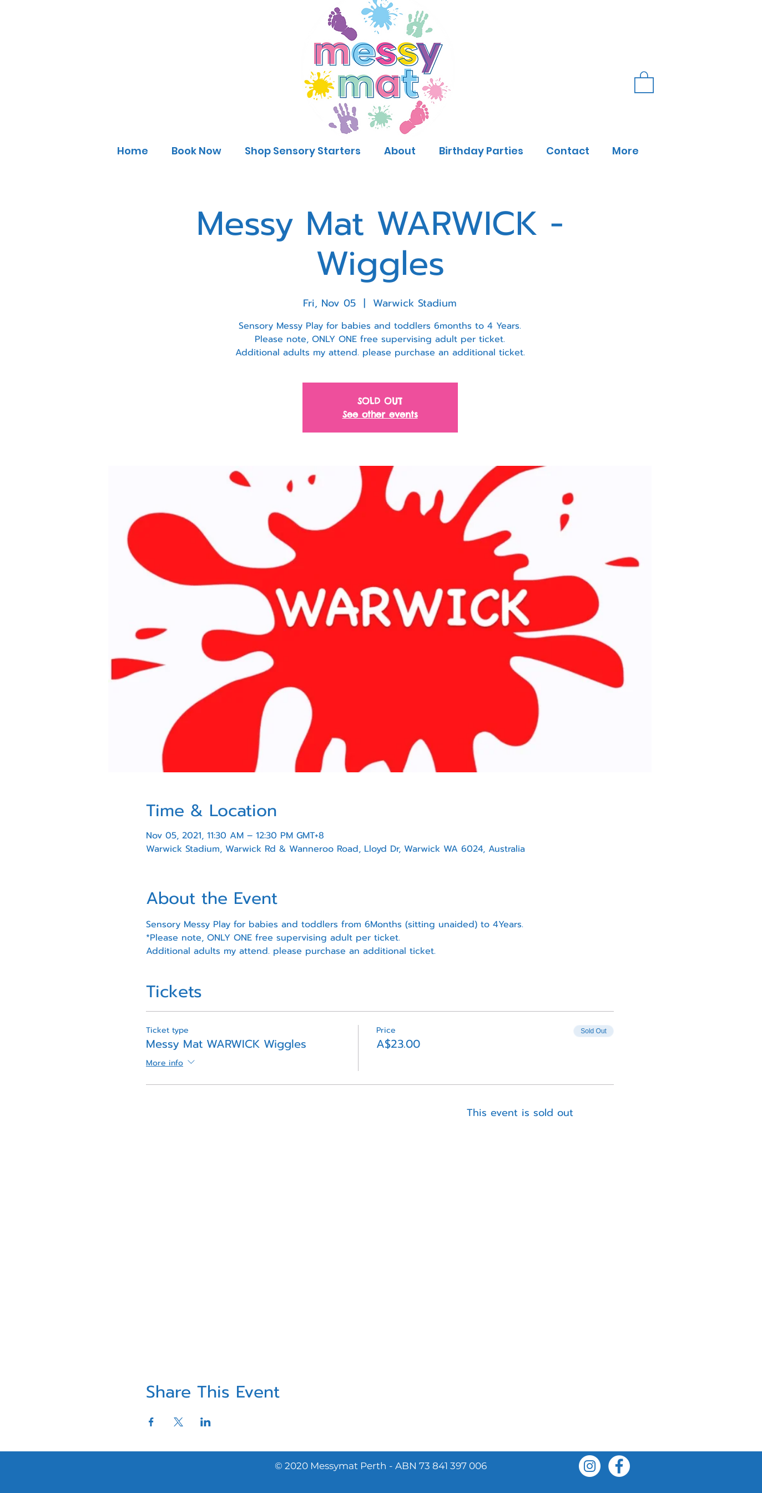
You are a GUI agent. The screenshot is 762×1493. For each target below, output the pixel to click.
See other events (380, 414)
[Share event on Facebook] (151, 1421)
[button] (644, 81)
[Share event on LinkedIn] (205, 1421)
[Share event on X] (178, 1421)
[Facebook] (619, 1466)
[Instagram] (589, 1466)
